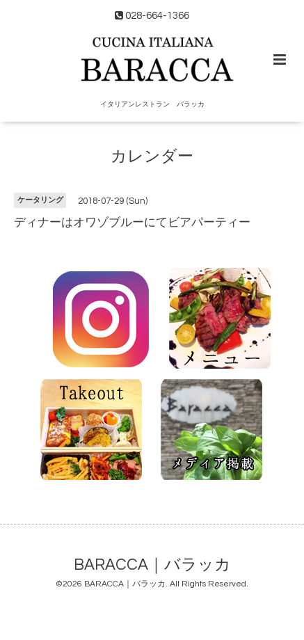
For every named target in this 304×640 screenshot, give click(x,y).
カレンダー (152, 157)
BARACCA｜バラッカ (152, 565)
